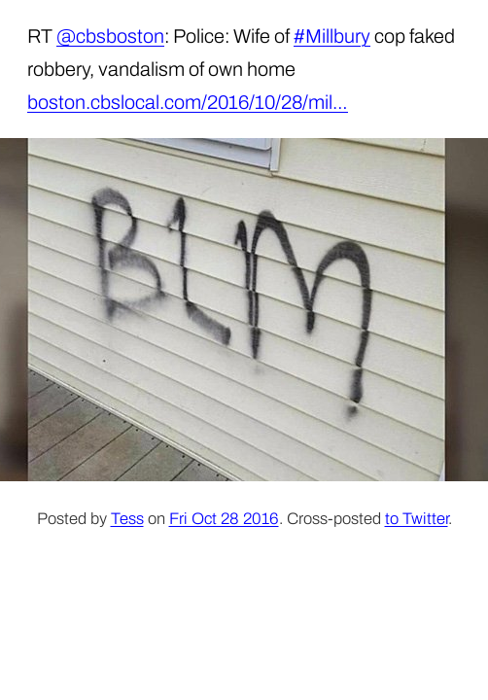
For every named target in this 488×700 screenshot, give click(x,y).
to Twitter (416, 518)
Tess (127, 518)
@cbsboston (110, 36)
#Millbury (332, 36)
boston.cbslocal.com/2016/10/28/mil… (187, 102)
